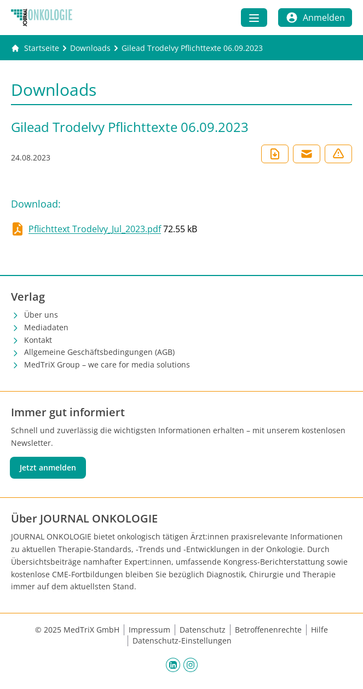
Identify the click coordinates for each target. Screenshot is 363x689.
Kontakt (38, 340)
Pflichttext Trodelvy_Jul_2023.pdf (94, 229)
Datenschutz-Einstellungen (182, 640)
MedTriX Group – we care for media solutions (107, 364)
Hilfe (319, 629)
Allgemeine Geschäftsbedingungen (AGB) (99, 352)
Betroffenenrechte (268, 629)
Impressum (149, 629)
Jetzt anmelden (48, 467)
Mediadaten (46, 327)
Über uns (41, 314)
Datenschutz (203, 629)
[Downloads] (90, 48)
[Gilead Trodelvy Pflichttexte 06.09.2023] (192, 48)
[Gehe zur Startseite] (35, 48)
